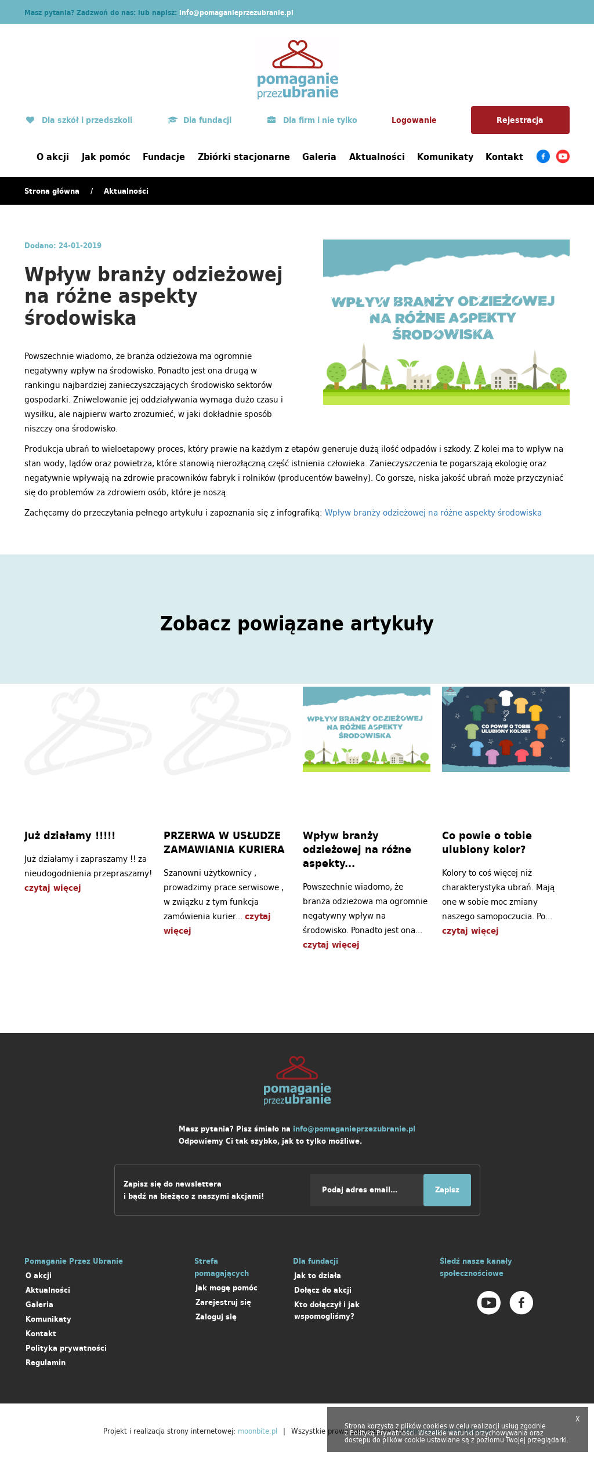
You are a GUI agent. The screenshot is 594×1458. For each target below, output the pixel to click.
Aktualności (377, 156)
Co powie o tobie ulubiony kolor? (487, 843)
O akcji (53, 156)
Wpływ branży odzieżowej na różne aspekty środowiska (433, 512)
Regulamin (46, 1363)
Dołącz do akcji (323, 1290)
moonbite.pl (257, 1430)
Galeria (319, 156)
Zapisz (447, 1190)
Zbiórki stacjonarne (244, 156)
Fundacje (164, 156)
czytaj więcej (52, 887)
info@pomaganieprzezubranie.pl (236, 12)
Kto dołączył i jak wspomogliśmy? (327, 1310)
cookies (435, 1426)
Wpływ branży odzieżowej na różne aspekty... (357, 850)
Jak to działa (317, 1276)
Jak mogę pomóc (226, 1288)
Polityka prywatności (66, 1348)
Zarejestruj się (223, 1302)
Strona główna (51, 191)
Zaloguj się (216, 1317)
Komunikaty (445, 156)
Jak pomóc (106, 156)
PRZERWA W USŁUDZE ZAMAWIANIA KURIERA (224, 843)
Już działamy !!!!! (69, 836)
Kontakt (504, 156)
